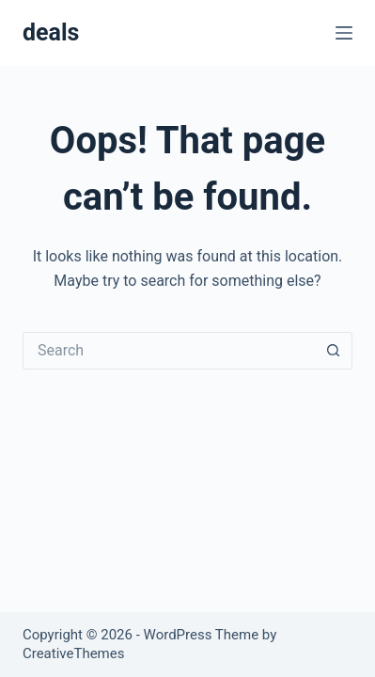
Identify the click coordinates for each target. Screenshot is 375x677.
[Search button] (333, 351)
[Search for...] (169, 351)
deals (51, 32)
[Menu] (344, 32)
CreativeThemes (74, 653)
